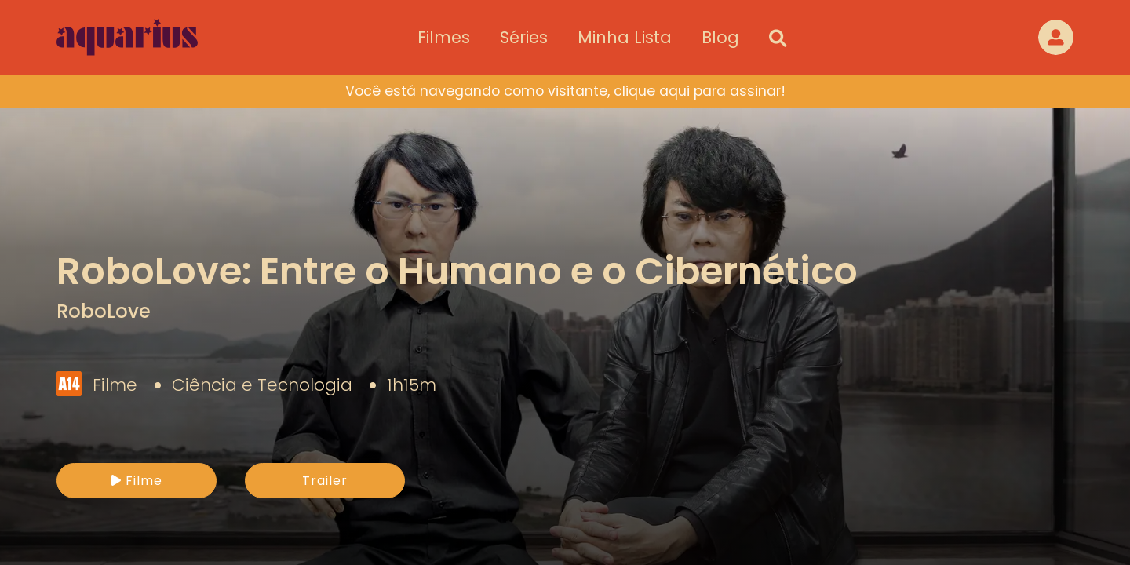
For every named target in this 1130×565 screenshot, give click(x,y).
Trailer (325, 481)
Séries (524, 37)
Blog (720, 37)
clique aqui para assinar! (700, 91)
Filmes (443, 37)
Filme (136, 481)
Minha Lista (625, 37)
